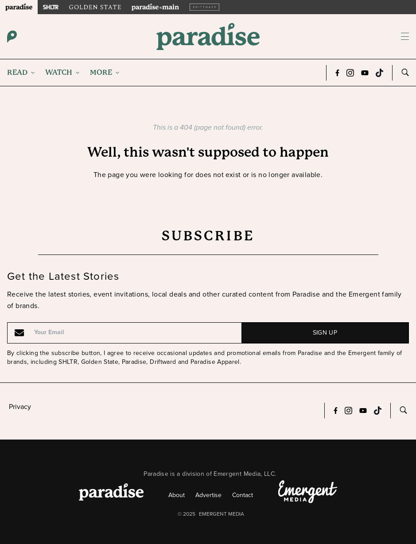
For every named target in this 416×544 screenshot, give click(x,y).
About (176, 495)
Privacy (20, 406)
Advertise (208, 495)
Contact (242, 495)
